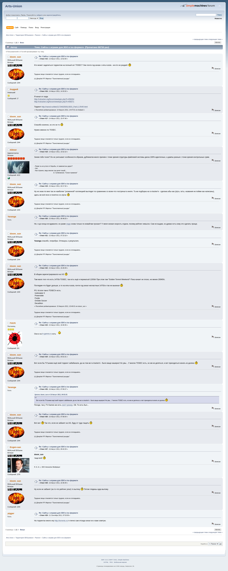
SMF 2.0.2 (104, 560)
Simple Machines (123, 560)
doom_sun (15, 57)
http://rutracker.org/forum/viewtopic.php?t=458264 (54, 99)
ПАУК (13, 323)
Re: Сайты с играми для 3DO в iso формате (58, 56)
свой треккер (67, 405)
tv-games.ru (47, 334)
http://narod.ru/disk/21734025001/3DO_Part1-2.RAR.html (65, 107)
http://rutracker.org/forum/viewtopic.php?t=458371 (54, 102)
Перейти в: (204, 544)
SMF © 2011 (113, 560)
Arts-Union (13, 6)
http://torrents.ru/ (61, 521)
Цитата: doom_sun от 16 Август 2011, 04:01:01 (51, 394)
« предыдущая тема (200, 39)
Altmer (13, 150)
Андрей (14, 89)
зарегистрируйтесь (53, 15)
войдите (39, 15)
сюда (68, 224)
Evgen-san (15, 447)
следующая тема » (215, 39)
